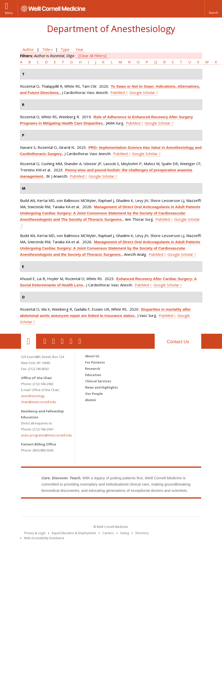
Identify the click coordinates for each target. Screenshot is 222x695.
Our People (94, 394)
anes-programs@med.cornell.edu (46, 435)
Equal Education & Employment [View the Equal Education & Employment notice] (74, 533)
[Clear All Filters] (92, 55)
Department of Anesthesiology (111, 29)
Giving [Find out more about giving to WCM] (124, 533)
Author (28, 49)
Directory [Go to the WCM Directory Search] (142, 533)
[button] (213, 9)
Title (46, 49)
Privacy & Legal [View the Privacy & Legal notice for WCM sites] (34, 533)
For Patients (95, 362)
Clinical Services (98, 381)
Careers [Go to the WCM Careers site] (108, 533)
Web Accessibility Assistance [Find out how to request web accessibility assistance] (44, 538)
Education (93, 375)
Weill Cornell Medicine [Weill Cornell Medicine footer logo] (111, 509)
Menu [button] (9, 13)
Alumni (90, 400)
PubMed (117, 92)
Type (65, 49)
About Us (92, 356)
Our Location (28, 341)
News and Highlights (101, 387)
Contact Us (178, 341)
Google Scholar (142, 92)
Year (80, 49)
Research (92, 369)
